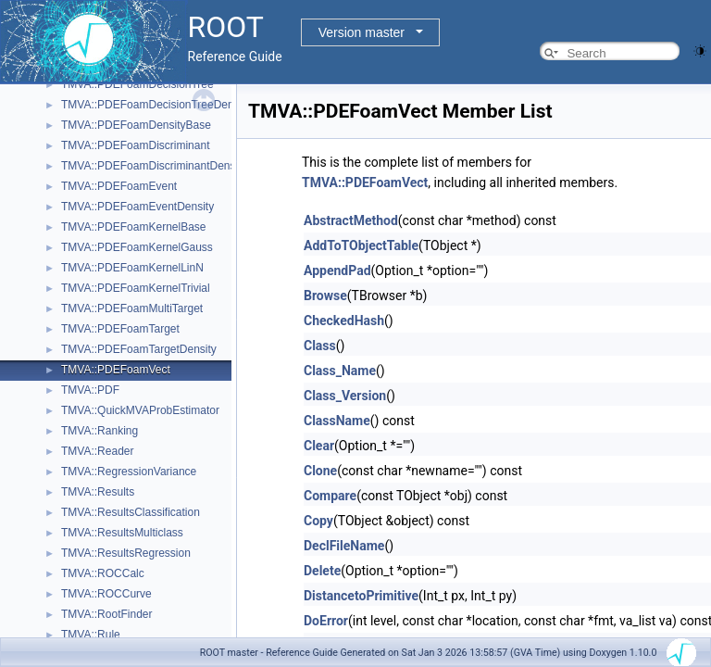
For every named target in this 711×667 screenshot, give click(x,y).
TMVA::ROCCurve (106, 593)
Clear (319, 445)
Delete (322, 570)
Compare (330, 495)
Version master (361, 32)
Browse (325, 295)
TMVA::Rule (90, 634)
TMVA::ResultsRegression (126, 553)
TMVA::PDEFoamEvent (119, 186)
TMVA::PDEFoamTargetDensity (139, 349)
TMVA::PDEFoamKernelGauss (137, 247)
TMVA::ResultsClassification (130, 512)
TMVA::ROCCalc (102, 573)
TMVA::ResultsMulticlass (122, 532)
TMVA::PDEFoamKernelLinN (132, 267)
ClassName (337, 420)
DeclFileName (344, 545)
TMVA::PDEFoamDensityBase (136, 125)
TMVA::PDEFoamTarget (120, 328)
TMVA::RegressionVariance (128, 471)
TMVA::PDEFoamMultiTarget (132, 308)
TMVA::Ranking (99, 430)
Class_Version (345, 395)
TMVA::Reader (97, 451)
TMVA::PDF (90, 390)
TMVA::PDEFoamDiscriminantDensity (153, 165)
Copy (318, 520)
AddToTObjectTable (361, 245)
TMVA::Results (97, 491)
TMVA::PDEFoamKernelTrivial (135, 288)
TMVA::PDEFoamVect (115, 369)
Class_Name (340, 370)
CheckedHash (344, 320)
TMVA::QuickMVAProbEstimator (140, 410)
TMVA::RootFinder (106, 614)
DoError (326, 620)
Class (320, 345)
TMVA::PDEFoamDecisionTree (137, 84)
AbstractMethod (351, 220)
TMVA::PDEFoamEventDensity (137, 206)
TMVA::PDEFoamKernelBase (133, 226)
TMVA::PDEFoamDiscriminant (135, 145)
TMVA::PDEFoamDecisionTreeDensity (156, 104)
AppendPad (337, 270)
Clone (320, 470)
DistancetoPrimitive (361, 595)
